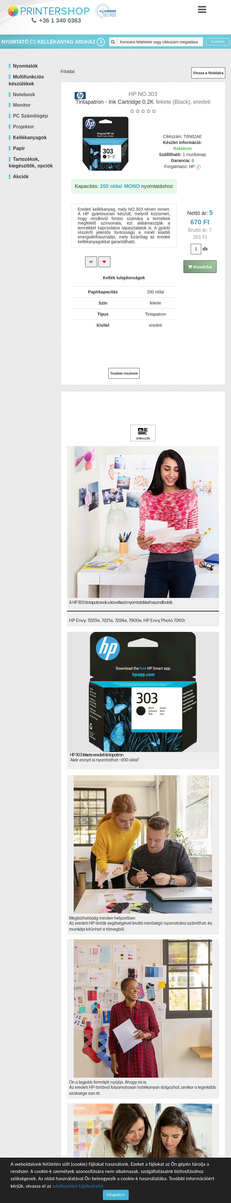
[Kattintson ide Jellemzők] (143, 433)
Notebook (24, 94)
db (205, 248)
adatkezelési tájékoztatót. (78, 1186)
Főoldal (68, 71)
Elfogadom (116, 1194)
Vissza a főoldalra (208, 73)
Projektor (23, 126)
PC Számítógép (30, 115)
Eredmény (218, 41)
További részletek (124, 373)
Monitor (22, 105)
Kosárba (200, 266)
